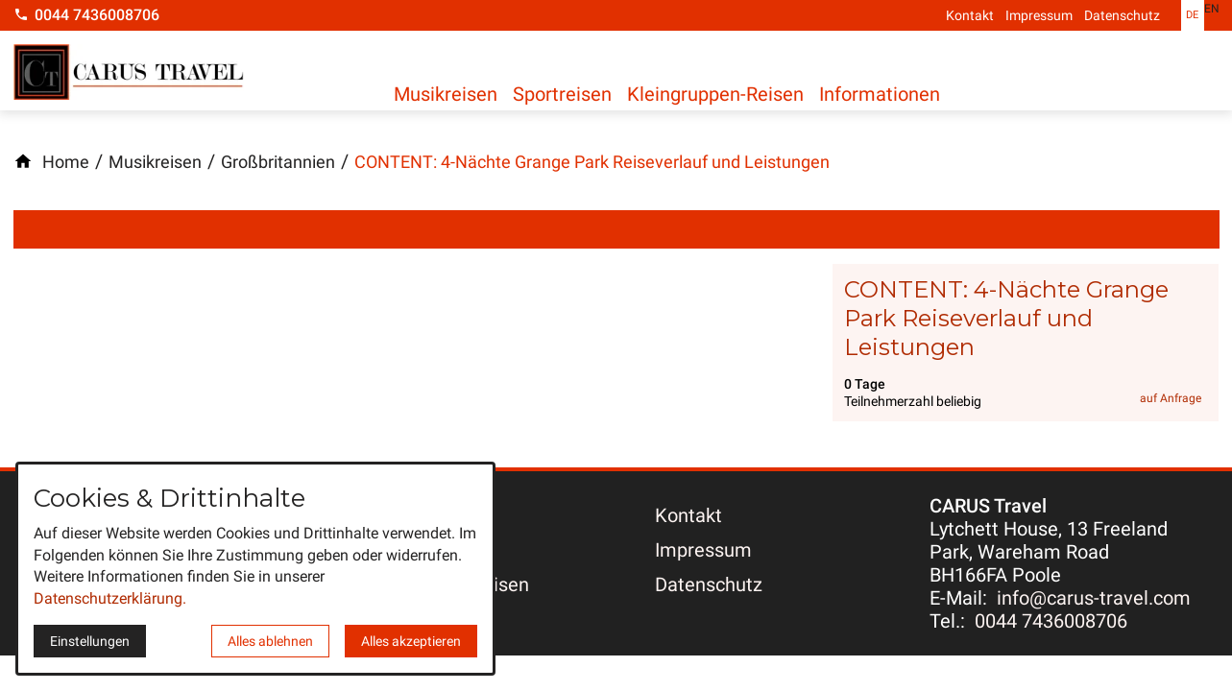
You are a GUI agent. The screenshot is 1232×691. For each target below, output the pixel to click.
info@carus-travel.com (1094, 597)
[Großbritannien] (278, 162)
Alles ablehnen (270, 641)
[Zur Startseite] (128, 74)
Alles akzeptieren (411, 641)
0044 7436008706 (1051, 620)
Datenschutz (1122, 15)
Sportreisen (569, 93)
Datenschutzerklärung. (110, 598)
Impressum (1039, 15)
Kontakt (970, 15)
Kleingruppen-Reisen (730, 93)
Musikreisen (445, 93)
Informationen (902, 93)
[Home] (65, 162)
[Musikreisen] (155, 162)
